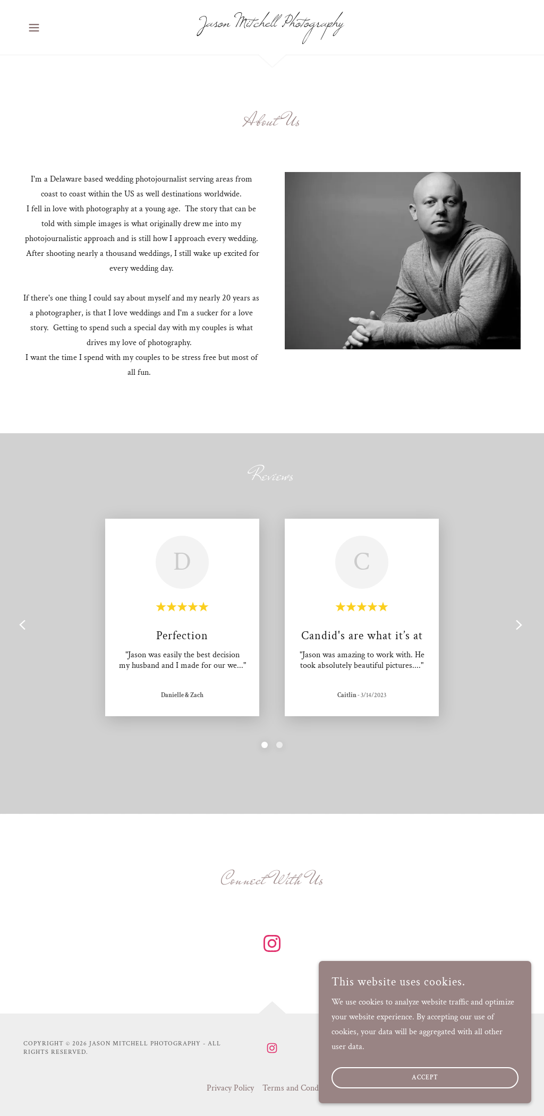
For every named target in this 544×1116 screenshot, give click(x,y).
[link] (272, 24)
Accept (425, 1078)
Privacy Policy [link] (230, 1088)
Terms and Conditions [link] (299, 1088)
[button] (34, 27)
